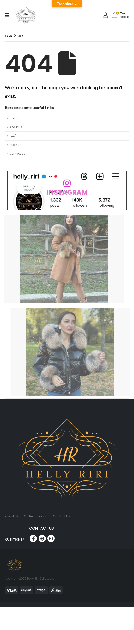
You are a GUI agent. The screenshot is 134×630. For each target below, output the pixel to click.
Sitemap (15, 145)
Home (14, 118)
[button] (8, 15)
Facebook (33, 538)
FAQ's (13, 136)
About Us (16, 127)
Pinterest (42, 538)
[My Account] (105, 15)
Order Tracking (35, 516)
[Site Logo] (25, 15)
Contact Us (17, 154)
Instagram (51, 538)
